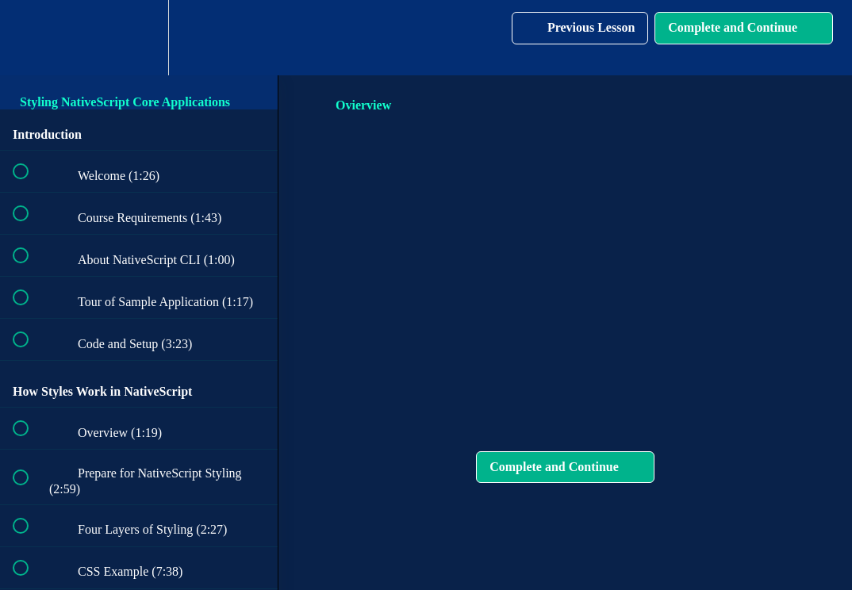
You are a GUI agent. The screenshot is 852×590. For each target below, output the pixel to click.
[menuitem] (138, 37)
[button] (29, 37)
